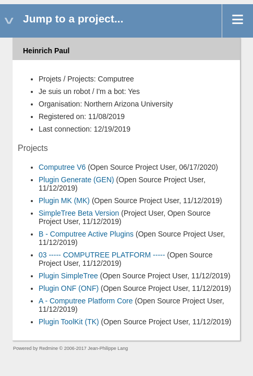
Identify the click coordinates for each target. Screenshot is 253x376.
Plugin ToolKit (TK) (69, 322)
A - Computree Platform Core (86, 301)
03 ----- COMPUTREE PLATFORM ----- (102, 255)
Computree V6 (62, 167)
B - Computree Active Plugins (86, 234)
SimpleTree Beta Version (79, 213)
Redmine (48, 348)
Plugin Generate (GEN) (76, 179)
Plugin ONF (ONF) (69, 288)
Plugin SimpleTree (68, 276)
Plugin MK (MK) (64, 200)
